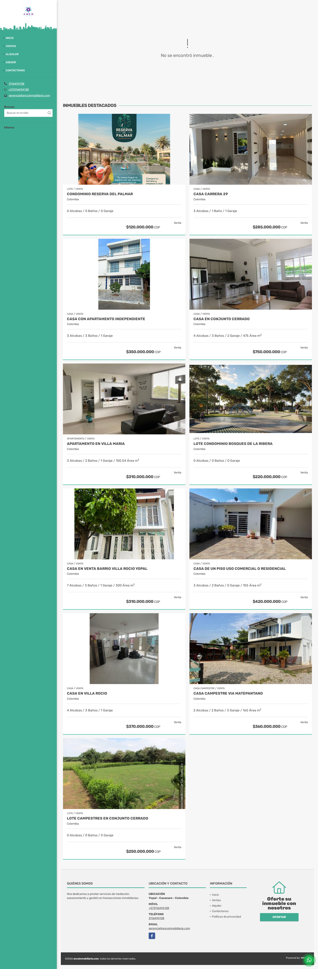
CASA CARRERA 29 (210, 194)
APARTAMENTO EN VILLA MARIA (96, 444)
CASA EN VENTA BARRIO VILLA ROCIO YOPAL (107, 569)
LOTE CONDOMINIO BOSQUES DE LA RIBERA (233, 444)
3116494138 (16, 83)
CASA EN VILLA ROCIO (87, 693)
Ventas (11, 46)
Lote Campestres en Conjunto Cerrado (107, 818)
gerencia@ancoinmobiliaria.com (29, 95)
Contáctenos (15, 70)
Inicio (10, 37)
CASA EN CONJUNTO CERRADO (221, 319)
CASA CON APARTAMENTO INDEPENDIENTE (106, 319)
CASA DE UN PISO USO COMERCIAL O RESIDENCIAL (239, 569)
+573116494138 (18, 89)
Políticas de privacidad (226, 916)
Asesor (11, 62)
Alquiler (12, 54)
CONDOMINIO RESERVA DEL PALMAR (100, 194)
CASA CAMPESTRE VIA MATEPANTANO (228, 693)
